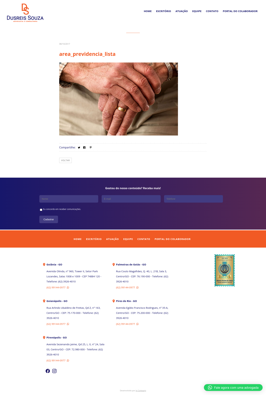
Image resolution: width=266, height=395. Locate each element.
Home (148, 11)
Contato (212, 11)
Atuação (181, 11)
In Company (141, 390)
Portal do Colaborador (173, 238)
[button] (233, 387)
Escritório (163, 11)
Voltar (65, 160)
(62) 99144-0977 (58, 287)
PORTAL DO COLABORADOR (240, 11)
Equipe (196, 11)
